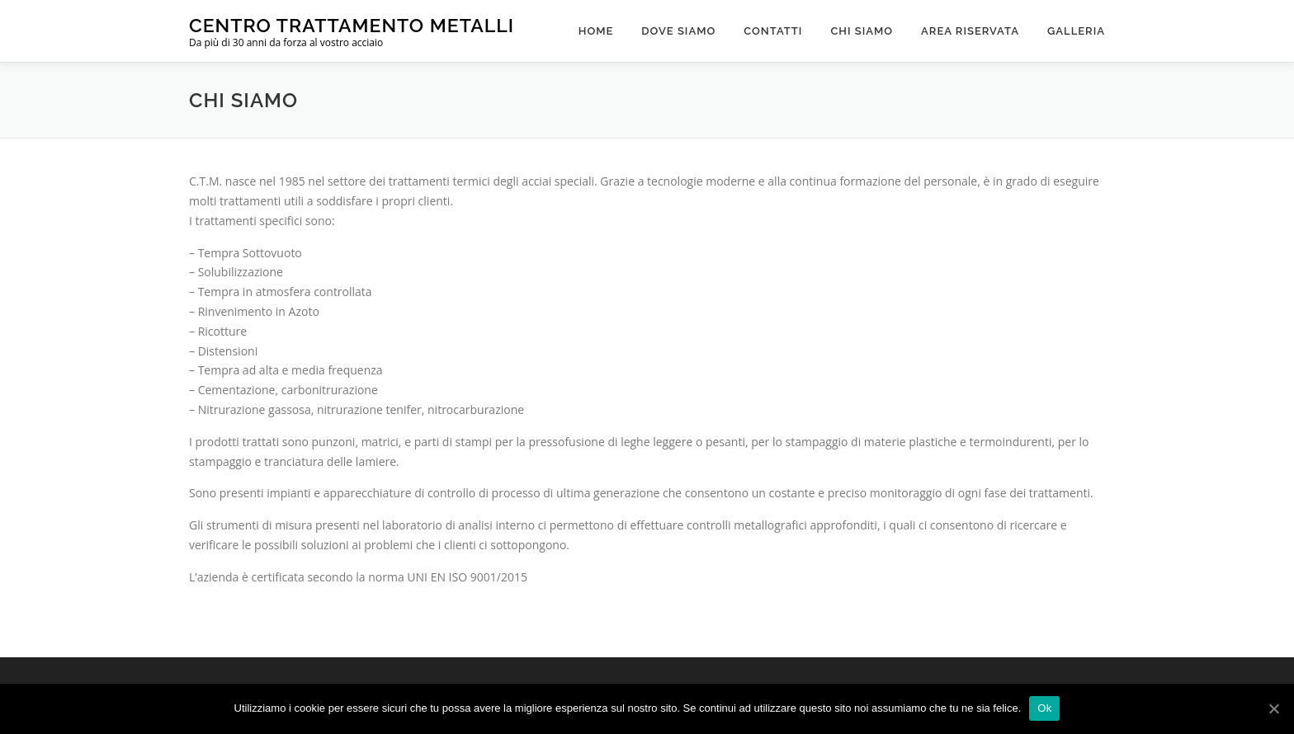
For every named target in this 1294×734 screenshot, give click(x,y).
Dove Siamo (678, 31)
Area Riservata (970, 31)
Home (596, 31)
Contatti (773, 31)
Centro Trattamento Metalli (351, 25)
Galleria (1076, 31)
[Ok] (1273, 708)
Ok (1044, 708)
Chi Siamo (861, 31)
